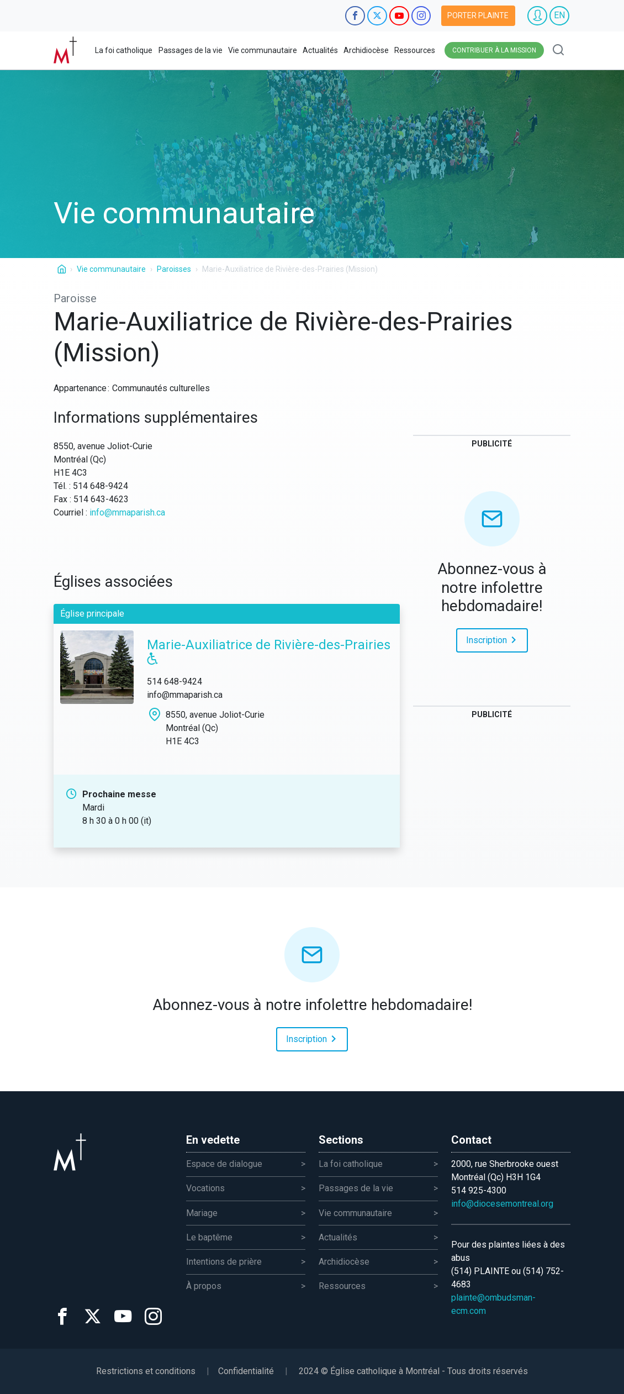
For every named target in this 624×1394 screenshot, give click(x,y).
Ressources (414, 50)
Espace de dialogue (224, 1164)
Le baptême (209, 1237)
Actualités (320, 50)
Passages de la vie (190, 50)
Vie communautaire (262, 50)
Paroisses (174, 269)
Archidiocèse (366, 50)
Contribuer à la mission (494, 50)
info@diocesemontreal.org (502, 1203)
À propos (203, 1286)
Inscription (493, 639)
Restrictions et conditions (145, 1371)
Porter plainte (478, 15)
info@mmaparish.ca (127, 512)
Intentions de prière (224, 1261)
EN (559, 15)
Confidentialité (246, 1371)
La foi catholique (123, 50)
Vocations (205, 1188)
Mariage (202, 1213)
